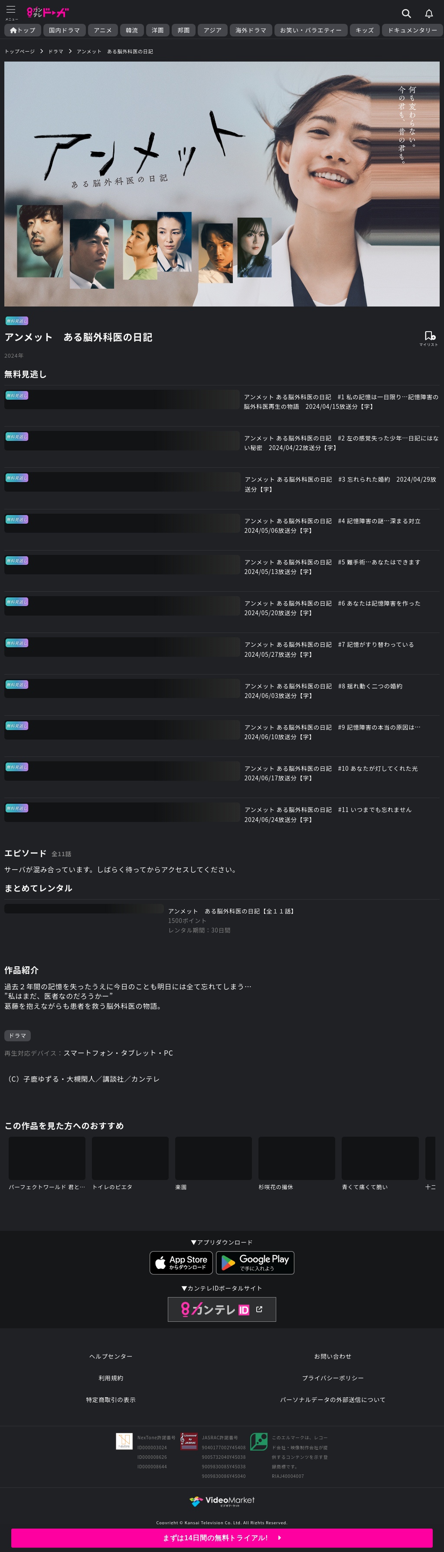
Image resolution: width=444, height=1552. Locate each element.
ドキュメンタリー (412, 30)
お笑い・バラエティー (311, 30)
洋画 (158, 30)
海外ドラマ (251, 30)
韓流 (132, 30)
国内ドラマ (64, 30)
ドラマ (17, 1039)
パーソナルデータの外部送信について (333, 1404)
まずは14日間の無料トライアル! (222, 1538)
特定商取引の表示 (111, 1404)
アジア (212, 30)
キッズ (365, 30)
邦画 (183, 30)
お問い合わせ (333, 1360)
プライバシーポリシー (333, 1382)
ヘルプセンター (111, 1360)
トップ (23, 30)
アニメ (103, 30)
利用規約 (111, 1382)
